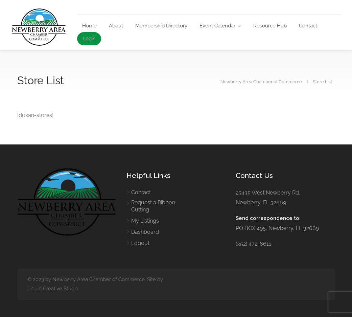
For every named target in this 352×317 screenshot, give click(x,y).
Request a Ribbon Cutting (153, 206)
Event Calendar (217, 26)
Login (89, 39)
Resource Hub (270, 26)
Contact (308, 26)
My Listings (145, 221)
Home (89, 26)
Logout (140, 243)
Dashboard (145, 232)
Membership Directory (161, 26)
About (116, 26)
